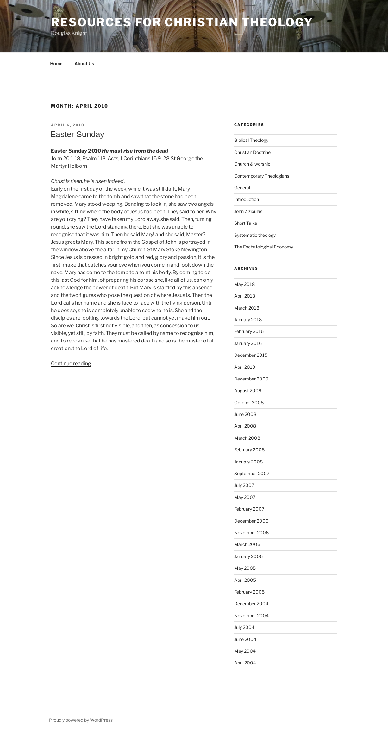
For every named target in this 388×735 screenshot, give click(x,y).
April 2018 (244, 295)
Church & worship (252, 163)
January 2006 (248, 556)
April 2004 (245, 662)
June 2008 (245, 414)
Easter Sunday (77, 134)
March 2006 (247, 544)
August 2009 (247, 390)
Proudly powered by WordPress (81, 720)
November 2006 (251, 532)
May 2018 (244, 284)
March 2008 (247, 438)
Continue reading (71, 364)
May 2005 (245, 568)
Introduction (246, 199)
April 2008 (245, 426)
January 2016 (248, 343)
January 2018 (248, 319)
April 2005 (245, 580)
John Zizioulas (248, 211)
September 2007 (251, 473)
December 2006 (251, 521)
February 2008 (249, 449)
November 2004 (251, 615)
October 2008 (249, 402)
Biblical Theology (251, 140)
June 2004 (245, 639)
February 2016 (249, 331)
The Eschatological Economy (263, 246)
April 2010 (244, 367)
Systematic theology (255, 235)
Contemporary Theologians (261, 176)
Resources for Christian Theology (182, 22)
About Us (84, 63)
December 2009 (251, 378)
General (242, 187)
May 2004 (245, 651)
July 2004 (244, 627)
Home (56, 63)
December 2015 (250, 355)
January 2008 (248, 461)
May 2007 (244, 497)
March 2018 (246, 308)
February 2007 (249, 509)
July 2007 (244, 485)
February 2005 (249, 591)
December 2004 (251, 603)
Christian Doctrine (252, 152)
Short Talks (245, 223)
